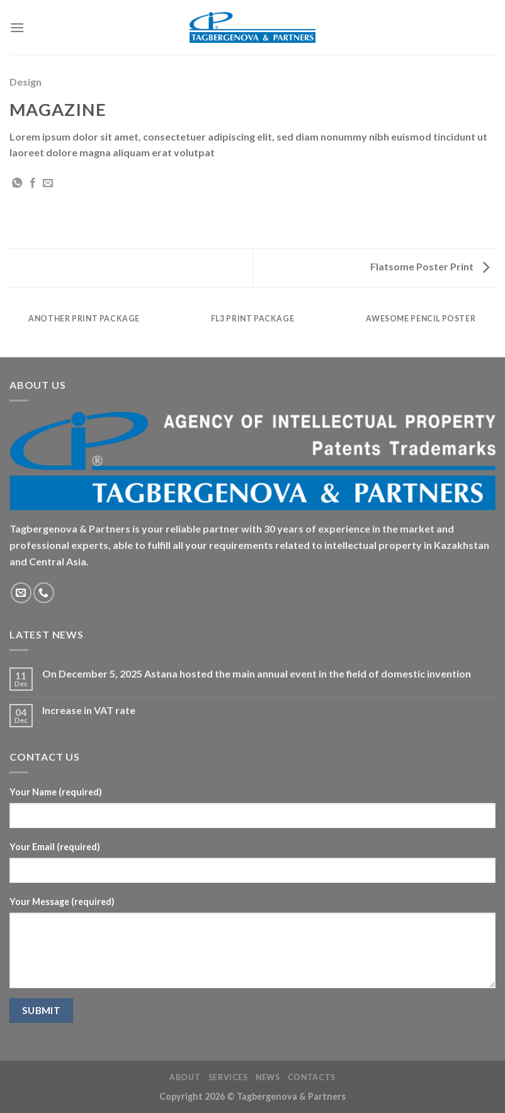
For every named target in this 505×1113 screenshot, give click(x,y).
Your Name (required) (55, 792)
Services (228, 1077)
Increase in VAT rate (88, 710)
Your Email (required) (54, 846)
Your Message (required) (62, 901)
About (184, 1077)
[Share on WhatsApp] (17, 183)
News (268, 1077)
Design (25, 82)
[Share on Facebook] (33, 183)
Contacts (312, 1077)
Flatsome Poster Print (429, 266)
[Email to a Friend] (48, 183)
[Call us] (43, 592)
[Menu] (17, 27)
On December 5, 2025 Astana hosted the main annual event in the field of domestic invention (256, 673)
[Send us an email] (21, 592)
